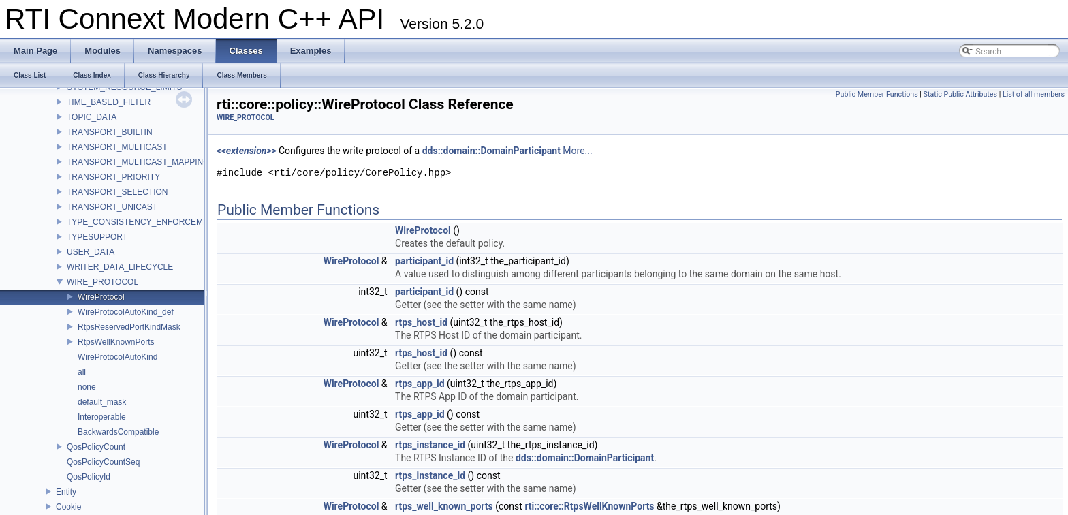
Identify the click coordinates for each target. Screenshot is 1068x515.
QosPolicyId (88, 477)
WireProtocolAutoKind (117, 357)
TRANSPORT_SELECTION (117, 192)
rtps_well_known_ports (444, 506)
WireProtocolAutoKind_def (126, 312)
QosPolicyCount (96, 447)
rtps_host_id (421, 322)
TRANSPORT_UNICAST (112, 207)
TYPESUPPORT (97, 237)
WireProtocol (101, 297)
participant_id (424, 260)
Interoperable (102, 417)
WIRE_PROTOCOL (102, 282)
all (82, 372)
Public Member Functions (877, 94)
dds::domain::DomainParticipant (491, 150)
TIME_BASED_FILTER (109, 102)
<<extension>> (247, 150)
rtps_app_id (420, 383)
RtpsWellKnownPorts (116, 342)
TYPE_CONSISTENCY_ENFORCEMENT (143, 222)
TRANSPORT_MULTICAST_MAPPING (138, 162)
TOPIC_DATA (91, 117)
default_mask (102, 402)
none (87, 387)
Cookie (68, 507)
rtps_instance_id (430, 444)
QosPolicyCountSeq (103, 462)
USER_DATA (90, 252)
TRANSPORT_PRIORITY (113, 177)
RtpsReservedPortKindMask (129, 327)
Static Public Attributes (960, 94)
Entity (66, 492)
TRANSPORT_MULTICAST (117, 147)
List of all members (1034, 94)
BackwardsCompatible (118, 432)
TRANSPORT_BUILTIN (110, 132)
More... (577, 150)
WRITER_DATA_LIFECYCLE (120, 267)
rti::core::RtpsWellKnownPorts (589, 506)
